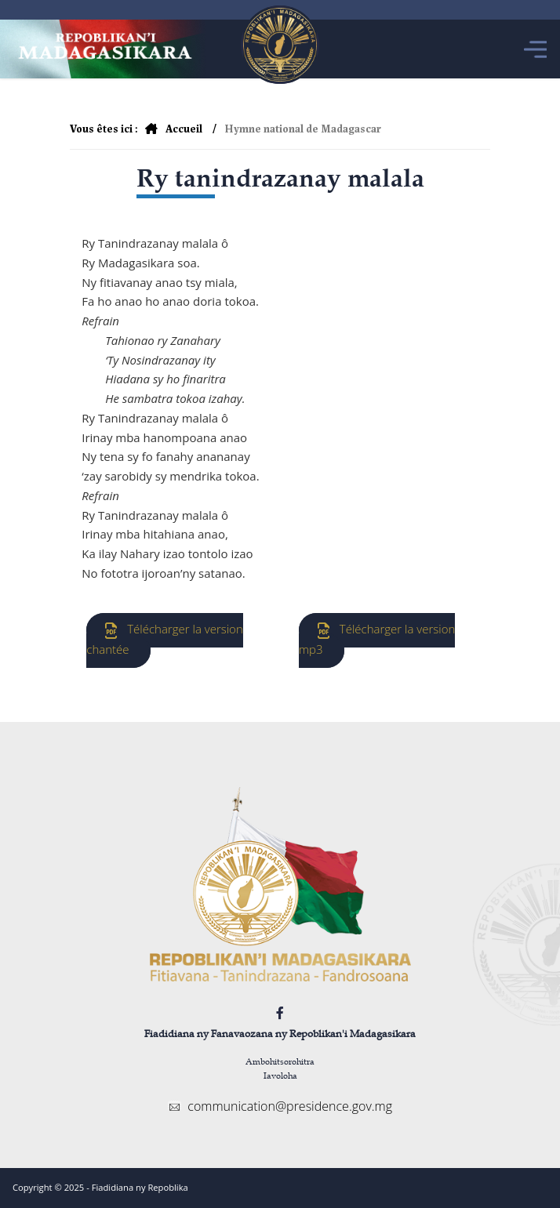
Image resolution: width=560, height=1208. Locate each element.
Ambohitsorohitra (280, 1061)
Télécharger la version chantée (164, 639)
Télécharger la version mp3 (377, 639)
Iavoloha (280, 1075)
